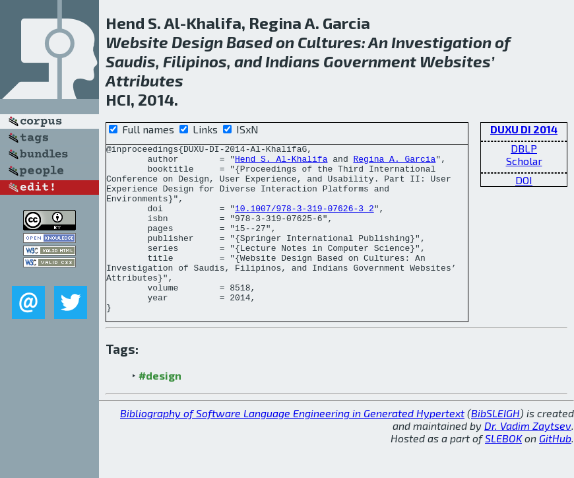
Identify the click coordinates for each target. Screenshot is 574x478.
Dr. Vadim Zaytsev (527, 459)
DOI (523, 180)
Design (197, 41)
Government (369, 61)
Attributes (144, 80)
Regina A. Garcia (394, 162)
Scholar (524, 160)
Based (249, 41)
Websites (455, 61)
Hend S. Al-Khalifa (281, 162)
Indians (292, 61)
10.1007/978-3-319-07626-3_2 (304, 222)
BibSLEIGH (495, 446)
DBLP (524, 148)
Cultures (330, 41)
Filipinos (195, 61)
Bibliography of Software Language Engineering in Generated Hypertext (292, 446)
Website (137, 41)
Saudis (131, 61)
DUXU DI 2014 (524, 129)
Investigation (441, 41)
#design (160, 409)
